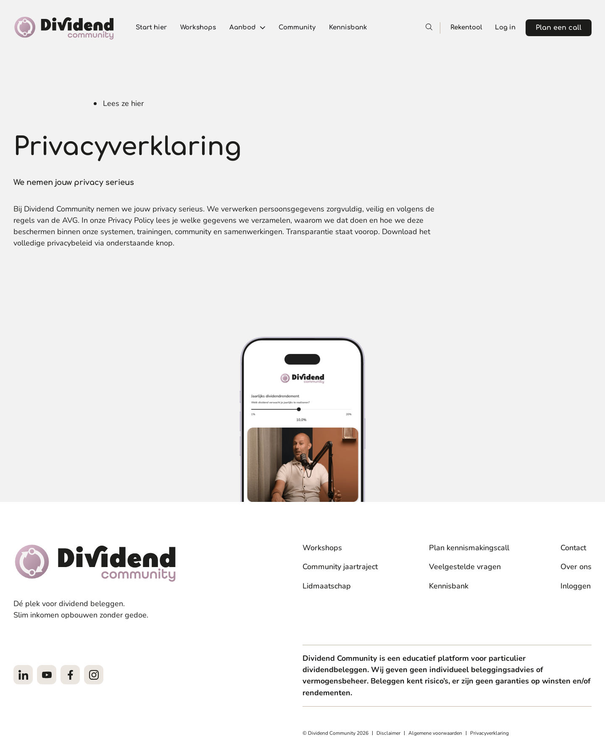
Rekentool (466, 27)
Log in (505, 27)
